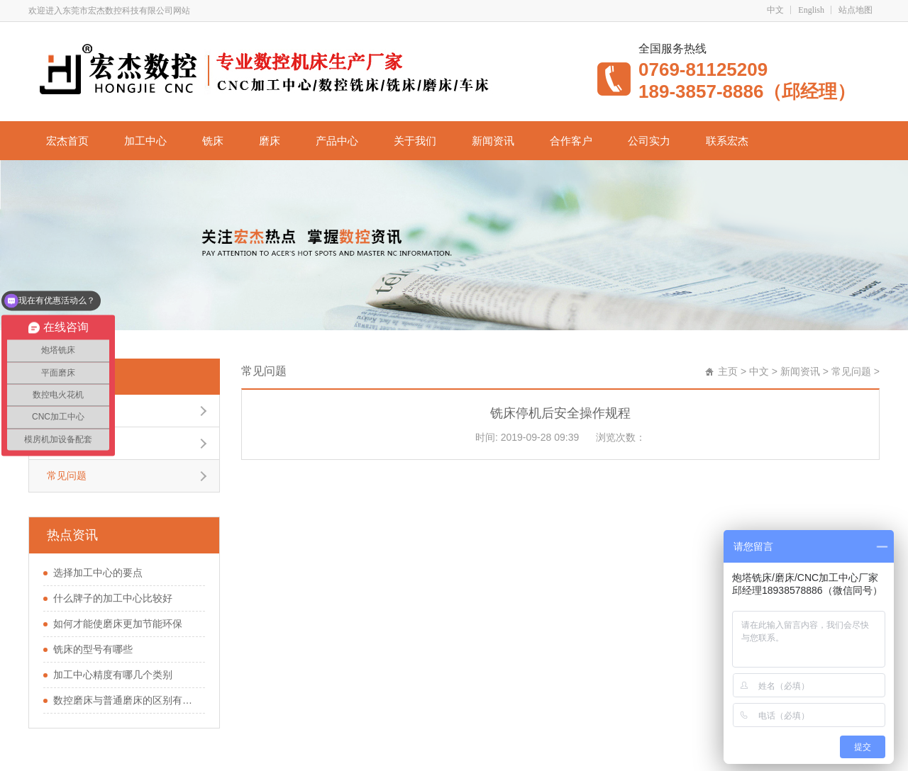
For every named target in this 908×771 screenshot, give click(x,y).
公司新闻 (67, 410)
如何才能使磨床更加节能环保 (117, 623)
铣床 (212, 141)
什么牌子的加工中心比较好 (112, 598)
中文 (775, 10)
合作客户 (571, 141)
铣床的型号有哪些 (93, 649)
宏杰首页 (67, 141)
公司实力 (649, 141)
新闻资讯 (493, 141)
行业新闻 (67, 443)
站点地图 (855, 10)
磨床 (269, 141)
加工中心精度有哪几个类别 (112, 674)
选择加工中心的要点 (98, 572)
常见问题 (64, 376)
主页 (728, 371)
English (811, 10)
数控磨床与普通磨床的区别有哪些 (125, 700)
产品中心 (337, 141)
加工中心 (145, 141)
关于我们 (415, 141)
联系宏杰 (727, 141)
